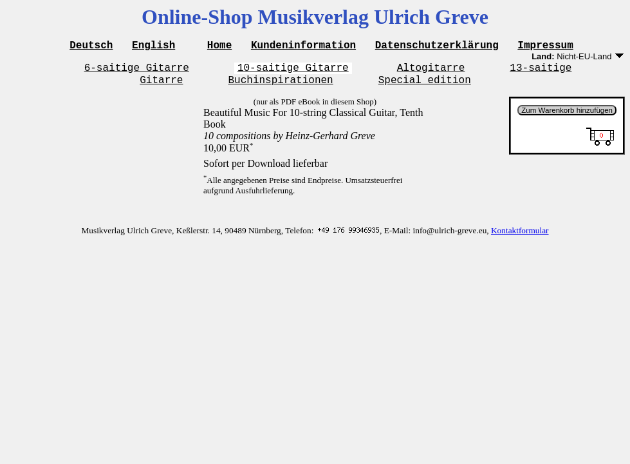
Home (219, 46)
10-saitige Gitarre (293, 71)
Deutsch (91, 46)
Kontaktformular (520, 236)
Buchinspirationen (280, 85)
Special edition (424, 85)
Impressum (545, 46)
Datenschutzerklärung (437, 46)
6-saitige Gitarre (136, 71)
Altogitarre (431, 71)
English (153, 46)
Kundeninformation (303, 46)
